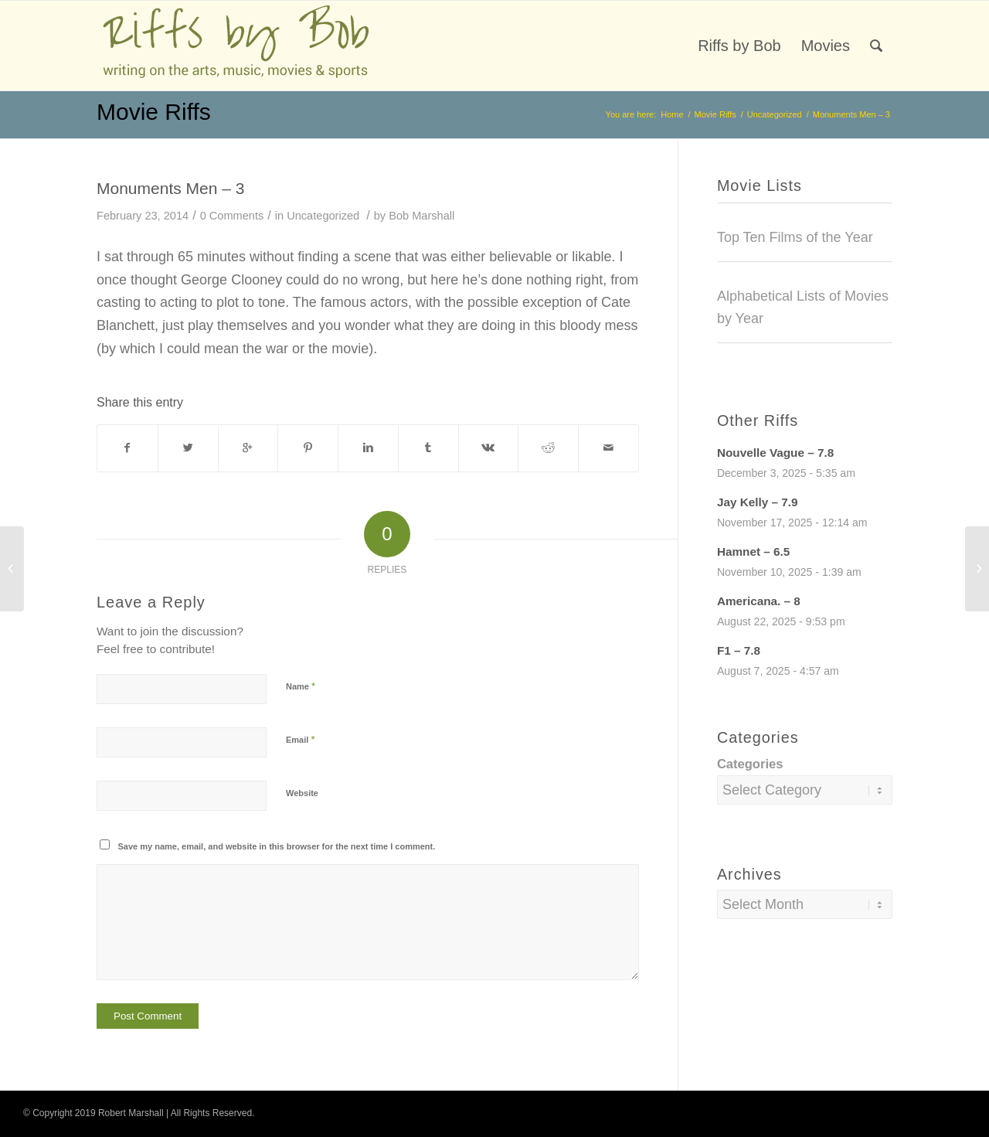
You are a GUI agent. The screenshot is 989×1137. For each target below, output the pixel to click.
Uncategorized (774, 114)
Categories (750, 764)
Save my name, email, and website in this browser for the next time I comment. (277, 846)
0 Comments (232, 215)
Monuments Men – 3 (170, 188)
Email (300, 739)
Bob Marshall (421, 215)
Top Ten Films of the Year (795, 237)
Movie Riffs (154, 111)
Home (672, 114)
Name (300, 686)
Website (302, 793)
